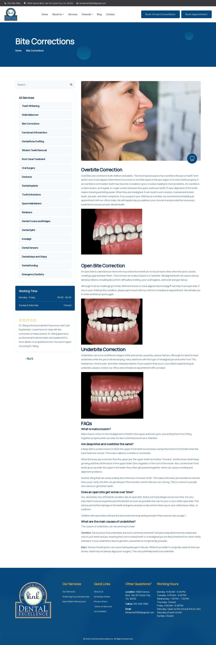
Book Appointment (196, 14)
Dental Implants (30, 185)
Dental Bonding (30, 265)
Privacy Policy (100, 601)
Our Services (69, 591)
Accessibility (100, 611)
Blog (99, 14)
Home (45, 14)
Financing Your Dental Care (76, 596)
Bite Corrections (30, 123)
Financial (86, 14)
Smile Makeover (30, 114)
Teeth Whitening (30, 105)
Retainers (27, 212)
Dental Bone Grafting (33, 141)
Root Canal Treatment (33, 159)
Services (73, 14)
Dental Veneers (30, 247)
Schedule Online (102, 596)
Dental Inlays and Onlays (34, 256)
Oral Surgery (28, 167)
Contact (110, 14)
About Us (57, 14)
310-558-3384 (14, 3)
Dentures (27, 176)
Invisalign (26, 238)
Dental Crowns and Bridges (36, 221)
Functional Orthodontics (34, 132)
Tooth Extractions (31, 194)
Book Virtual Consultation (160, 14)
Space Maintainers (31, 203)
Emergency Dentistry (33, 274)
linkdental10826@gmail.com (92, 3)
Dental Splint (28, 229)
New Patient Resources (74, 601)
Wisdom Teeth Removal (34, 150)
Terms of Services (103, 606)
